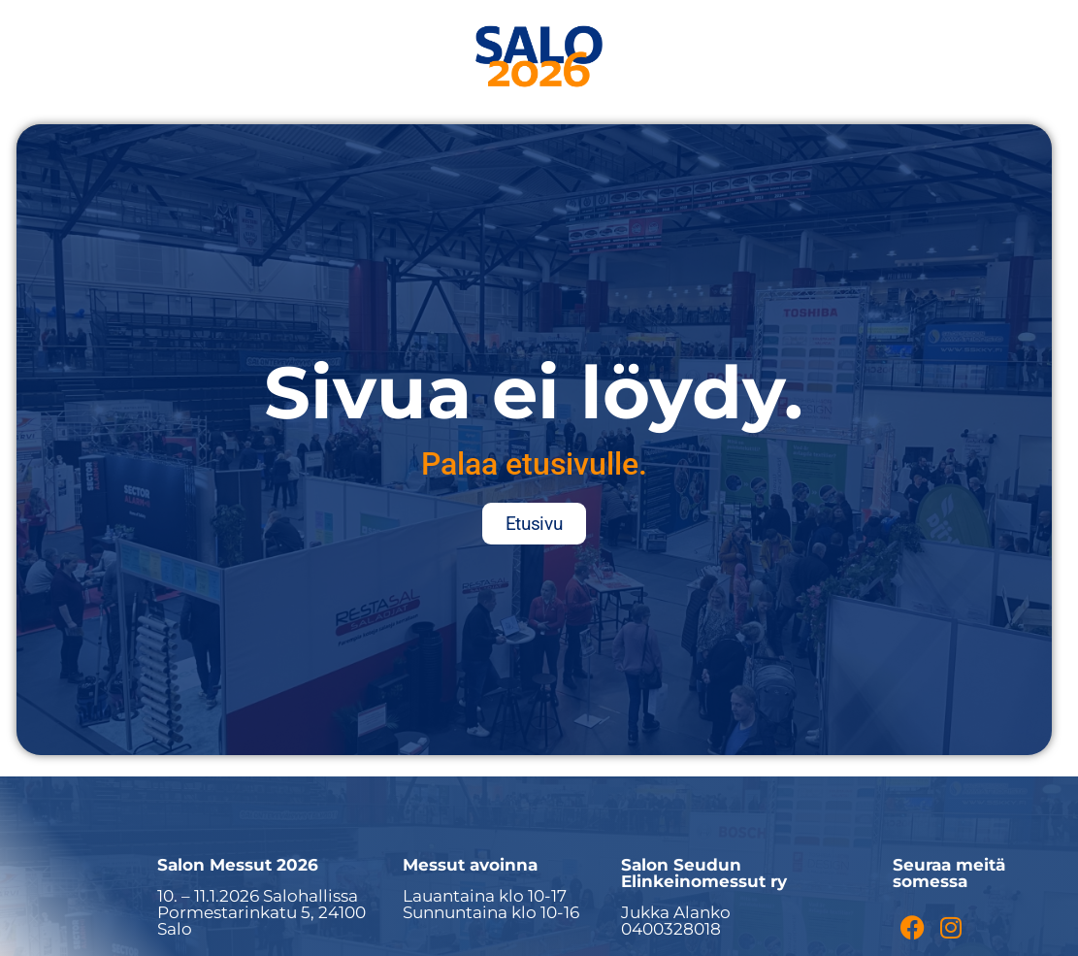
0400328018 (671, 929)
